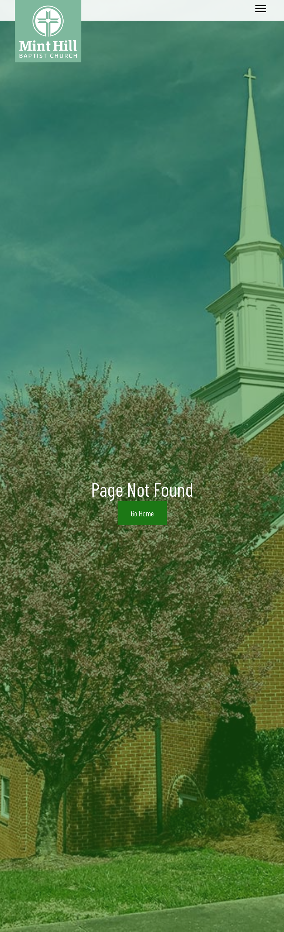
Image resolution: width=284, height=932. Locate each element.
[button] (142, 513)
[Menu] (260, 9)
